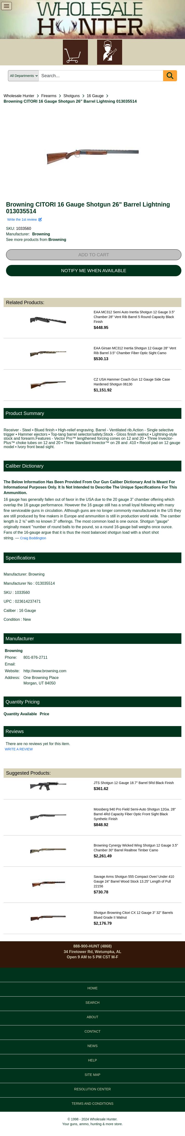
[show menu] (6, 6)
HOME (92, 988)
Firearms (48, 96)
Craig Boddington (33, 538)
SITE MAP (92, 1075)
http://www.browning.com (45, 671)
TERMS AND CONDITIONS (92, 1103)
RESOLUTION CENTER (92, 1089)
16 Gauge (95, 96)
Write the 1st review (24, 219)
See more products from (36, 240)
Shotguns (71, 96)
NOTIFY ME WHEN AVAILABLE (93, 270)
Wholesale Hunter (19, 96)
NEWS (92, 1046)
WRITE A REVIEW (19, 749)
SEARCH (92, 1002)
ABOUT (92, 1017)
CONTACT (93, 1031)
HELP (92, 1060)
